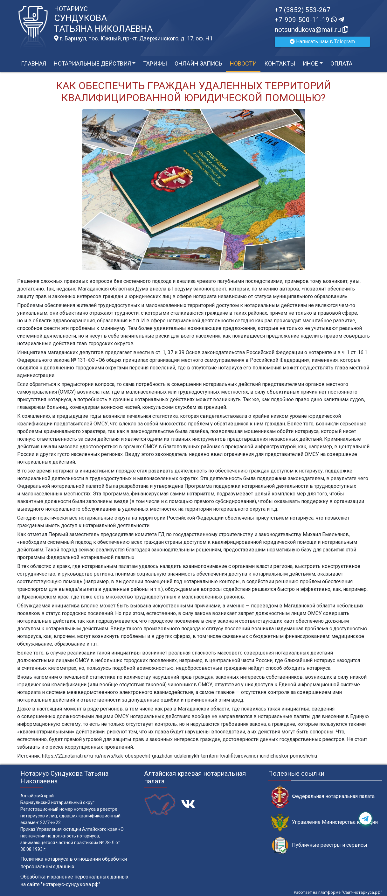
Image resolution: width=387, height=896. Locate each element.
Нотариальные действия (92, 63)
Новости (243, 63)
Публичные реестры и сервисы (319, 845)
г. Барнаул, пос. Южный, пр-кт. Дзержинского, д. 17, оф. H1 (133, 38)
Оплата (341, 63)
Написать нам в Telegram (322, 41)
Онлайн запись (198, 63)
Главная (33, 63)
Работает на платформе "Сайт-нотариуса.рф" (338, 892)
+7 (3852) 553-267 (302, 10)
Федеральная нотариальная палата (323, 796)
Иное (310, 63)
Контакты (279, 63)
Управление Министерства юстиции (324, 822)
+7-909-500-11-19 (309, 20)
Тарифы (155, 63)
